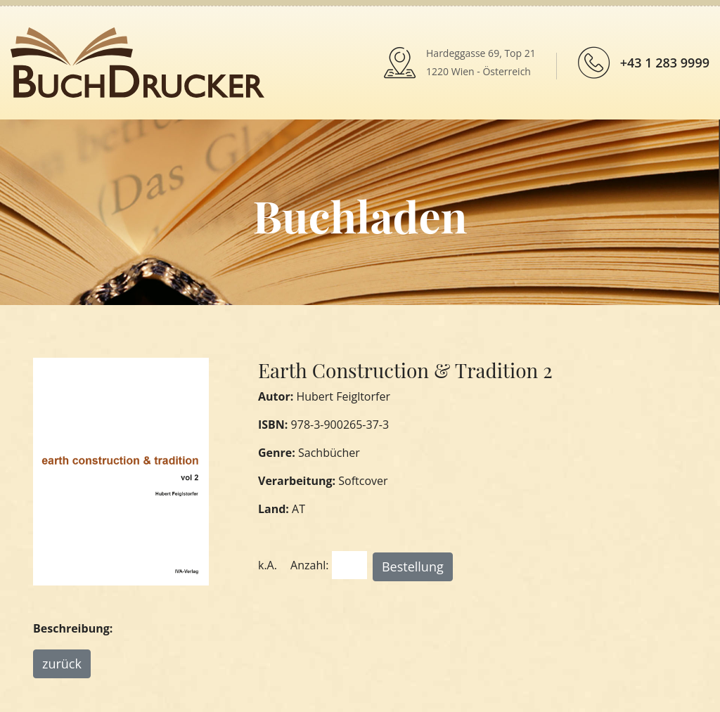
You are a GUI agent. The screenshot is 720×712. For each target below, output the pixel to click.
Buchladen (359, 215)
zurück (62, 663)
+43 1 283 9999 (664, 62)
